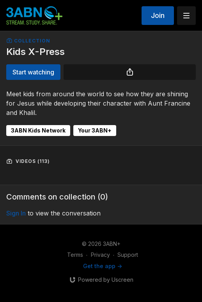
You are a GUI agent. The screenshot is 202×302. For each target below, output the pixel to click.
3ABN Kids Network (38, 130)
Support (127, 254)
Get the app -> (102, 266)
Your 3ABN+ (95, 130)
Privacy (100, 254)
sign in (16, 213)
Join (158, 15)
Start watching (33, 72)
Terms (75, 254)
